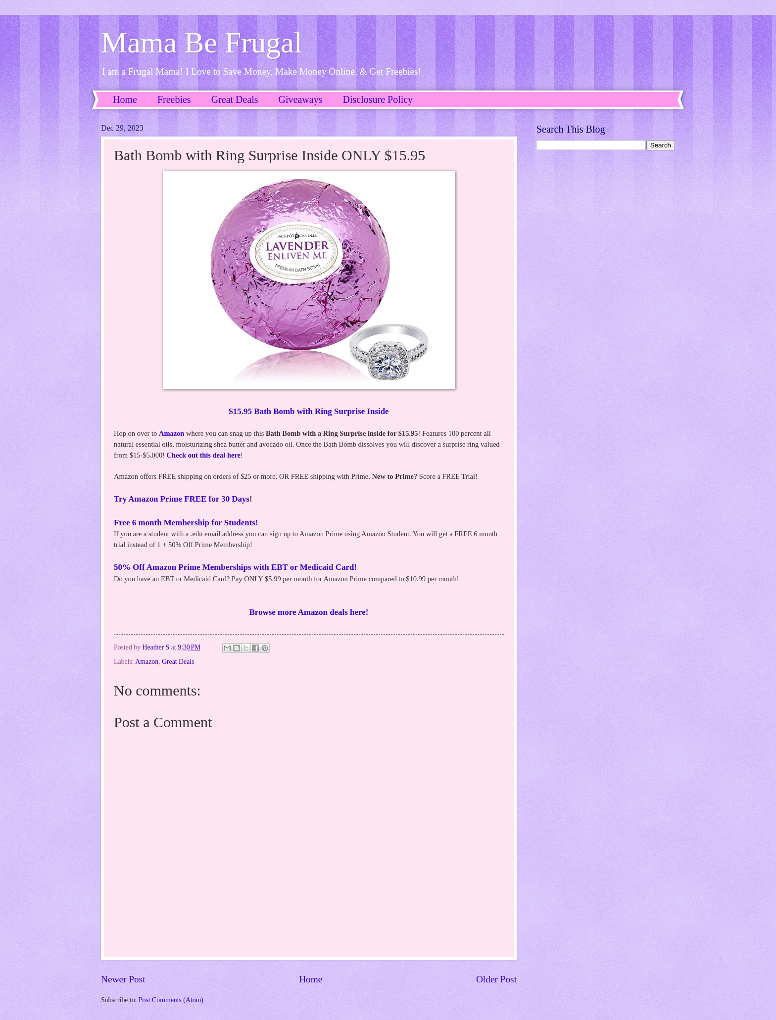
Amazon (172, 433)
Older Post (496, 979)
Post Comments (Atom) (171, 1000)
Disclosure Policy (377, 99)
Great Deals (234, 99)
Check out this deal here (204, 455)
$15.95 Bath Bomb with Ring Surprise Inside (308, 411)
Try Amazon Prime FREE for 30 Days (181, 499)
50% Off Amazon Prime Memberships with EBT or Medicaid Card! (235, 567)
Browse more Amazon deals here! (309, 612)
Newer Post (123, 979)
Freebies (174, 99)
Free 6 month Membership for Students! (186, 522)
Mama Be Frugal (201, 42)
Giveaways (301, 99)
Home (125, 99)
